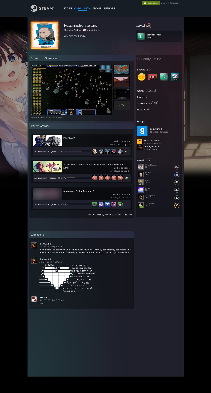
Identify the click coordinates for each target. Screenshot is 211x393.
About (96, 8)
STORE (68, 8)
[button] (159, 25)
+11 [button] (126, 178)
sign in (164, 3)
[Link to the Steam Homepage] (44, 11)
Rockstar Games (152, 140)
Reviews (128, 214)
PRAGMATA (69, 138)
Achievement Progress (45, 151)
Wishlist (117, 214)
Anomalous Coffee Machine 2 (78, 191)
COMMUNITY (82, 8)
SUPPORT (109, 8)
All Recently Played (102, 214)
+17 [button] (126, 151)
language (174, 3)
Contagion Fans (151, 146)
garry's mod (156, 129)
